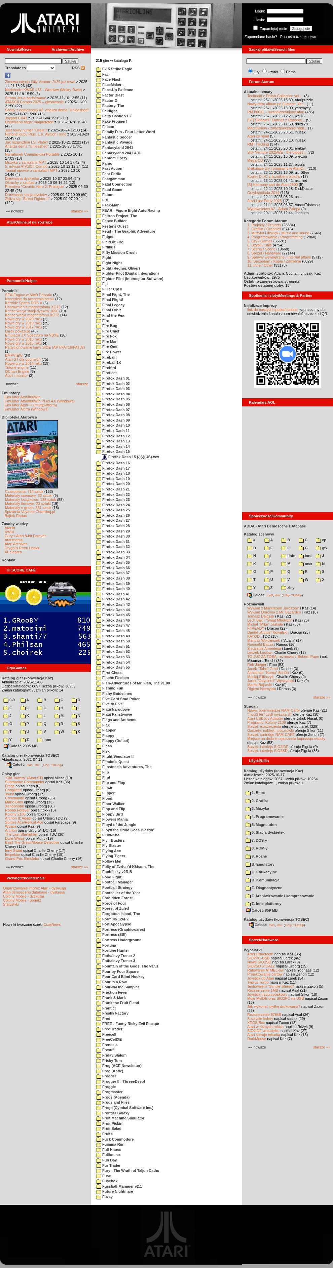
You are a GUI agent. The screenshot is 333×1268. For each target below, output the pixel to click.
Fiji (102, 284)
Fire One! (107, 347)
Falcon (105, 127)
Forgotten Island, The (118, 914)
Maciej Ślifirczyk (260, 677)
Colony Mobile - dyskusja (23, 896)
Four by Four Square (117, 971)
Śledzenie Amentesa (264, 648)
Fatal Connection (114, 184)
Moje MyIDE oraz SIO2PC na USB (275, 998)
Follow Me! (108, 861)
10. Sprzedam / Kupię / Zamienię (274, 261)
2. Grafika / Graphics (264, 229)
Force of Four (111, 903)
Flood (104, 798)
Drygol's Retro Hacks (22, 548)
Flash (104, 746)
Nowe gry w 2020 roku (23, 319)
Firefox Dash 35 (113, 562)
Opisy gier (11, 774)
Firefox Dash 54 (113, 662)
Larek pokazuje (17, 331)
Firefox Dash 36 (113, 568)
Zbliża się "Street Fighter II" (27, 199)
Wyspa (10, 826)
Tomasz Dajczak (260, 616)
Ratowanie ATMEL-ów (265, 970)
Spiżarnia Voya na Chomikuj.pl (30, 512)
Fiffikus (105, 247)
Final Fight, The (113, 294)
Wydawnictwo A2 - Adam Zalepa (273, 209)
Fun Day (106, 1160)
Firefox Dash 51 (113, 646)
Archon (11, 830)
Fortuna (106, 945)
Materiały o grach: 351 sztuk (28, 508)
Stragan (251, 706)
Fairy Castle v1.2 (114, 116)
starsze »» (79, 211)
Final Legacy (110, 305)
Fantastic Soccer (114, 137)
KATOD (253, 636)
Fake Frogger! (111, 121)
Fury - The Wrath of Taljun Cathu (127, 1170)
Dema (291, 72)
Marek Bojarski (259, 685)
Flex (103, 751)
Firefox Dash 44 (113, 610)
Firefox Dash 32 (113, 547)
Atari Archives (16, 544)
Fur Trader (108, 1165)
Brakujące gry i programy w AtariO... (276, 168)
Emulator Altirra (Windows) (26, 409)
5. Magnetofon (261, 825)
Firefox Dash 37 (113, 573)
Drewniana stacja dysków (26, 195)
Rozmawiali (254, 604)
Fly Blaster (108, 845)
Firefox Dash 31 (113, 542)
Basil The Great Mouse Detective (32, 842)
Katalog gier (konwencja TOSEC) (30, 755)
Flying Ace (108, 851)
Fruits (104, 1134)
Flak (103, 725)
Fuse (103, 1176)
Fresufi (105, 1050)
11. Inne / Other (260, 265)
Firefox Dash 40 (113, 589)
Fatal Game (109, 190)
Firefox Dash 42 (113, 599)
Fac (102, 74)
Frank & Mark (111, 998)
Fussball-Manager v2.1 (119, 1186)
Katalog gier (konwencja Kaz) (27, 678)
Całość (16, 764)
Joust (9, 794)
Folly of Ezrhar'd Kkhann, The (125, 867)
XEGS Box (256, 1023)
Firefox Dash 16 (113, 463)
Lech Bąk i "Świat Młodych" (269, 620)
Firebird (106, 368)
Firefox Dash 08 (113, 415)
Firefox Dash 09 (113, 420)
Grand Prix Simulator (22, 859)
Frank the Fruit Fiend (117, 1003)
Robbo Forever (17, 810)
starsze (82, 384)
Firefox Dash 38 (113, 578)
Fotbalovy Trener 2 (115, 956)
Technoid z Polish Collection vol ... (275, 96)
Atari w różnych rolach (265, 1027)
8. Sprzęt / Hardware (264, 253)
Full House (108, 1150)
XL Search (13, 552)
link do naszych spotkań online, (272, 310)
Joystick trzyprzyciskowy (267, 994)
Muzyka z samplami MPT (25, 162)
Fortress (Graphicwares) (120, 929)
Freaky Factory (112, 1013)
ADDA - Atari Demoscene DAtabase (275, 526)
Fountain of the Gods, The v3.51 (127, 966)
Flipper (105, 793)
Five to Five (109, 704)
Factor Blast (110, 95)
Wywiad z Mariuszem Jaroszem (273, 608)
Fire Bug (106, 326)
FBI (102, 200)
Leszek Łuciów (259, 652)
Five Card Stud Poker (118, 699)
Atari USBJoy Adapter (265, 718)
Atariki (10, 528)
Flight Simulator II (115, 756)
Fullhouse (108, 1155)
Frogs (9, 786)
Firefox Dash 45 (113, 615)
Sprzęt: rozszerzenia (264, 726)
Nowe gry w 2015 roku (23, 343)
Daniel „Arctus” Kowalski (267, 632)
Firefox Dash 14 (113, 446)
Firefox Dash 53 (113, 657)
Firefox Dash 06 (113, 404)
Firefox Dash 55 (113, 667)
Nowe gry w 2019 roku (23, 323)
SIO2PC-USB (258, 958)
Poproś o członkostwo (298, 37)
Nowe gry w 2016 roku (23, 339)
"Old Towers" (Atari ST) (24, 778)
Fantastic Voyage (114, 142)
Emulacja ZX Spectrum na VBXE (32, 335)
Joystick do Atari (260, 978)
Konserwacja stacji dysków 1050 (31, 311)
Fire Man (106, 342)
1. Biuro (255, 793)
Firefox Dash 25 (113, 510)
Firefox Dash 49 (113, 636)
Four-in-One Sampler (117, 987)
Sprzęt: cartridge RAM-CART (271, 734)
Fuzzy (104, 1197)
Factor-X (106, 100)
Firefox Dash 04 (113, 394)
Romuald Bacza (260, 644)
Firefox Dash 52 (113, 651)
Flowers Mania (112, 819)
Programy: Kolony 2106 (266, 722)
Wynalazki (253, 950)
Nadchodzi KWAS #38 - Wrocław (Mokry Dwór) (43, 90)
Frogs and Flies (113, 1102)
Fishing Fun (109, 688)
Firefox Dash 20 (113, 484)
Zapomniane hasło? (261, 37)
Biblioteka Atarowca (19, 417)
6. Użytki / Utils (259, 245)
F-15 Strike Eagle (114, 69)
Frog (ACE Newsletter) (119, 1066)
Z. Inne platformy (264, 904)
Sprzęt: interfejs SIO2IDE (268, 747)
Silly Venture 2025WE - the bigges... (276, 152)
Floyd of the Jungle (116, 825)
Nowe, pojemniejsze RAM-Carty (273, 710)
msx (305, 564)
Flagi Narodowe (113, 709)
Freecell (106, 1034)
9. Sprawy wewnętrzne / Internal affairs (279, 257)
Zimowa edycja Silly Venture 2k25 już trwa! (40, 82)
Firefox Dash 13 (113, 441)
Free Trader (109, 1029)
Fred (103, 1019)
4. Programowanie (265, 817)
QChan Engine (17, 371)
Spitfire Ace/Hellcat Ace (24, 822)
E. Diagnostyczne (264, 888)
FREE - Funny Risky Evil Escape (127, 1024)
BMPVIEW (14, 355)
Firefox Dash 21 (113, 489)
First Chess (109, 673)
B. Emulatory (260, 864)
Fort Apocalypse (113, 924)
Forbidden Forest (114, 898)
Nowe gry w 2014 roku (23, 363)
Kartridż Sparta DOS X (23, 303)
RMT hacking (258, 144)
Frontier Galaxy (113, 1113)
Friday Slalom (111, 1055)
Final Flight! (109, 300)
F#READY (255, 628)
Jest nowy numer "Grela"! (26, 130)
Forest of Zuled (112, 908)
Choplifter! (13, 790)
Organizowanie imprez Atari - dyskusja (34, 888)
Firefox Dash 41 (113, 594)
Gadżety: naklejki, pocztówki (270, 730)
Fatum (104, 195)
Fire (102, 321)
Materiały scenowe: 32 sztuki (28, 495)
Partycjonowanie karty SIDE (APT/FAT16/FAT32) (45, 347)
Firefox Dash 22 (113, 494)
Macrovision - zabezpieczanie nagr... (277, 128)
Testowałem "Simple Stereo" (270, 986)
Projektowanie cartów (265, 974)
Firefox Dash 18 (113, 473)
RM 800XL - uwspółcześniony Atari (275, 112)
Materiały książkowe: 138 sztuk (30, 500)
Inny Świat (13, 850)
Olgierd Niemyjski (261, 689)
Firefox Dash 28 (113, 526)
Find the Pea (110, 315)
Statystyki (11, 904)
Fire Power (108, 352)
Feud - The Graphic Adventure (125, 231)
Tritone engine (17, 367)
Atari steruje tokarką (263, 1035)
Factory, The (110, 106)
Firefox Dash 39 (113, 584)
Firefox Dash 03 (113, 389)
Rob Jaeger (256, 665)
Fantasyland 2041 (114, 148)
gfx (322, 548)
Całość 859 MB (262, 910)
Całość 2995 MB (21, 746)
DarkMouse (256, 1039)
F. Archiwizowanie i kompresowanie (280, 896)
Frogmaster (109, 1092)
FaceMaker (108, 85)
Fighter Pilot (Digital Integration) (127, 273)
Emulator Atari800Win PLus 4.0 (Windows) (40, 401)
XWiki (9, 532)
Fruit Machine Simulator (120, 1118)
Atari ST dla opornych (23, 359)
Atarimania (14, 540)
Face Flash (108, 79)
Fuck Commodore (115, 1139)
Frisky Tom (109, 1061)
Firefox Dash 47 (113, 625)
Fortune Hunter (112, 950)
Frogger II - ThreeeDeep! (120, 1081)
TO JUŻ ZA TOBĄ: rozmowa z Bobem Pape (283, 657)
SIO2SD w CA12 (261, 966)
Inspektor (12, 855)
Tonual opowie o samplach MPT (31, 170)
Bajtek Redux (16, 516)
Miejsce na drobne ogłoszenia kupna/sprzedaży (286, 739)
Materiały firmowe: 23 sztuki (28, 504)
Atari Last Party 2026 (264, 201)
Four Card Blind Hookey (120, 977)
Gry (257, 72)
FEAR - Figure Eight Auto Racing (128, 210)
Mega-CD (255, 160)
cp (321, 540)
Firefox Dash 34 (113, 557)
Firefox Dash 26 (113, 515)
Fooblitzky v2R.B (114, 872)
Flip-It (104, 788)
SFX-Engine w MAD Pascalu (28, 295)
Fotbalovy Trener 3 (115, 961)
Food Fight (108, 877)
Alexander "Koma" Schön (268, 673)
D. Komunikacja (263, 880)
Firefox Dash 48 (113, 631)
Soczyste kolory (260, 1019)
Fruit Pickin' (109, 1123)
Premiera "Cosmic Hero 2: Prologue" (35, 187)
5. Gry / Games (259, 241)
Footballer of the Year (118, 893)
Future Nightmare (114, 1191)
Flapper (106, 730)
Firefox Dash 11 (113, 431)
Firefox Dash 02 (113, 384)
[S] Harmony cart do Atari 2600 (272, 185)
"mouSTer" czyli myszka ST (269, 714)
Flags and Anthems (116, 720)
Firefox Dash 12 (113, 436)
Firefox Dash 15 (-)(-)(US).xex (130, 457)
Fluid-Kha (107, 835)
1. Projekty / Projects (264, 225)
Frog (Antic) (109, 1071)
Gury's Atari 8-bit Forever (25, 536)
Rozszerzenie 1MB (262, 990)
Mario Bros (14, 802)
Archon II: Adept (18, 818)
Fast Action (109, 168)
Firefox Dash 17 (113, 468)
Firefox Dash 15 (113, 451)
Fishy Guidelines (114, 693)
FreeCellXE (109, 1039)
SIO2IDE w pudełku (263, 1031)
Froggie (106, 1087)
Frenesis (106, 1045)
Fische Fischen (112, 678)
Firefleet (106, 373)
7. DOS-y (256, 840)
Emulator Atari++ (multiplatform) (31, 405)
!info (288, 556)
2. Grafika (257, 801)
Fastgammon (110, 179)
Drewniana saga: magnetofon (29, 122)
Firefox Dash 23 (113, 500)
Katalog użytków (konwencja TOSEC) (276, 919)
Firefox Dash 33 (113, 552)
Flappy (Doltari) (113, 741)
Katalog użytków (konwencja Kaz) (273, 771)
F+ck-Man (107, 205)
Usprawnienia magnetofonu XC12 (33, 307)
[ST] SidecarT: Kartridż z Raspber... (276, 120)
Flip (102, 772)
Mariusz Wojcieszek (263, 640)
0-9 (9, 700)
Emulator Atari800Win (22, 397)
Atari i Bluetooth (260, 954)
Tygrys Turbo (258, 982)
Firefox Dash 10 (113, 425)
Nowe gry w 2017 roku (23, 327)
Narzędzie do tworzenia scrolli (29, 299)
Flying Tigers (110, 856)
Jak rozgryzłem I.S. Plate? (26, 142)
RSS (78, 68)
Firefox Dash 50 (113, 641)
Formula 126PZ (112, 919)
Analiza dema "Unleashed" (27, 146)
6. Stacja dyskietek (265, 832)
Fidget (104, 237)
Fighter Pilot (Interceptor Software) (129, 279)
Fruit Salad (108, 1128)
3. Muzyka (257, 808)
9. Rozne (256, 856)
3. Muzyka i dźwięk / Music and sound (278, 233)
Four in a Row (111, 982)
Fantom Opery (111, 158)
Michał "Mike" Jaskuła (265, 624)
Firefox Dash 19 (113, 479)
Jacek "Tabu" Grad (262, 669)
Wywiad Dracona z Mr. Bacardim (274, 612)
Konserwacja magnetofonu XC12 (32, 315)
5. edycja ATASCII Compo (26, 166)
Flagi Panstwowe (114, 714)
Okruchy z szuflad (19, 183)
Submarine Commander (24, 782)
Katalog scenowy (259, 534)
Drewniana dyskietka (22, 178)
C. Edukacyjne (261, 872)
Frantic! (106, 1008)
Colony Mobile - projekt (22, 900)
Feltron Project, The (116, 216)
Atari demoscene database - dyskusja (34, 892)
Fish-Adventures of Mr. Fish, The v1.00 (133, 683)
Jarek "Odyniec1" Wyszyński (270, 681)
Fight (103, 257)
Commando (14, 798)
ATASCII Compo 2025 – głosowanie (34, 102)
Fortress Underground (119, 940)
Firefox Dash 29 (113, 531)
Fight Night (109, 263)
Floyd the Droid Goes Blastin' (125, 830)
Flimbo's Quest (112, 762)
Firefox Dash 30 (113, 536)
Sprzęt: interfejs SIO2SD (267, 751)
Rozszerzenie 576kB (264, 1015)
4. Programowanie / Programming (274, 237)
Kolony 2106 (15, 814)
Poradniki (10, 291)
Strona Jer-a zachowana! (25, 98)
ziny (287, 588)
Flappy (105, 736)
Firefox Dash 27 (113, 520)
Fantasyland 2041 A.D (118, 153)
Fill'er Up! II (109, 289)
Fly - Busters (110, 840)
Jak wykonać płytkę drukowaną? (273, 1006)
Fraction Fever (112, 992)
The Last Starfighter (21, 834)
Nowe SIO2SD (259, 962)
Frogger (106, 1076)
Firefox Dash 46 (113, 620)
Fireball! (106, 357)
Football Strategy (114, 887)
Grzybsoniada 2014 (263, 193)
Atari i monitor (16, 375)
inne (44, 740)
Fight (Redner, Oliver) (118, 268)
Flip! (103, 778)
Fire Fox (106, 336)
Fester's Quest (112, 226)
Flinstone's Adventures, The (124, 767)
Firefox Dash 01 (113, 378)
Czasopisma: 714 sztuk (24, 491)
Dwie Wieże (15, 838)
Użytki (273, 72)
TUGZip (56, 764)
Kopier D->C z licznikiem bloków (273, 176)
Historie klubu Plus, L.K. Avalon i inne (35, 134)
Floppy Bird (109, 814)
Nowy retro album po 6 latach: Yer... (276, 104)
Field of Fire (109, 242)
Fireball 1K (108, 362)
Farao (104, 163)
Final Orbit (108, 310)
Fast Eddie (108, 174)
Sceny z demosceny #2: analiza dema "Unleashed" (47, 110)
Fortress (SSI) (111, 935)
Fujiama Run (110, 1144)
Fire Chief (107, 331)
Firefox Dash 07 (113, 410)
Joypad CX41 (16, 118)
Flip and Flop (110, 783)
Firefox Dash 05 (113, 399)
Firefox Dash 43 (113, 604)
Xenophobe (14, 806)
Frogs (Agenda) (113, 1097)
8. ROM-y (257, 848)
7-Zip (45, 764)
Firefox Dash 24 (113, 505)
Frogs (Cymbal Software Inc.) (124, 1108)
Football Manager (114, 882)
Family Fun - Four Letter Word (125, 132)
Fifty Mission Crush (116, 252)
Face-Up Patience (114, 90)
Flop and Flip (110, 809)
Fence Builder (111, 221)
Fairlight (106, 111)
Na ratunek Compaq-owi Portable (32, 154)
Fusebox (106, 1181)
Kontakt (8, 560)
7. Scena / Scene (261, 249)
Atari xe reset (258, 136)
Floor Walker (110, 804)
